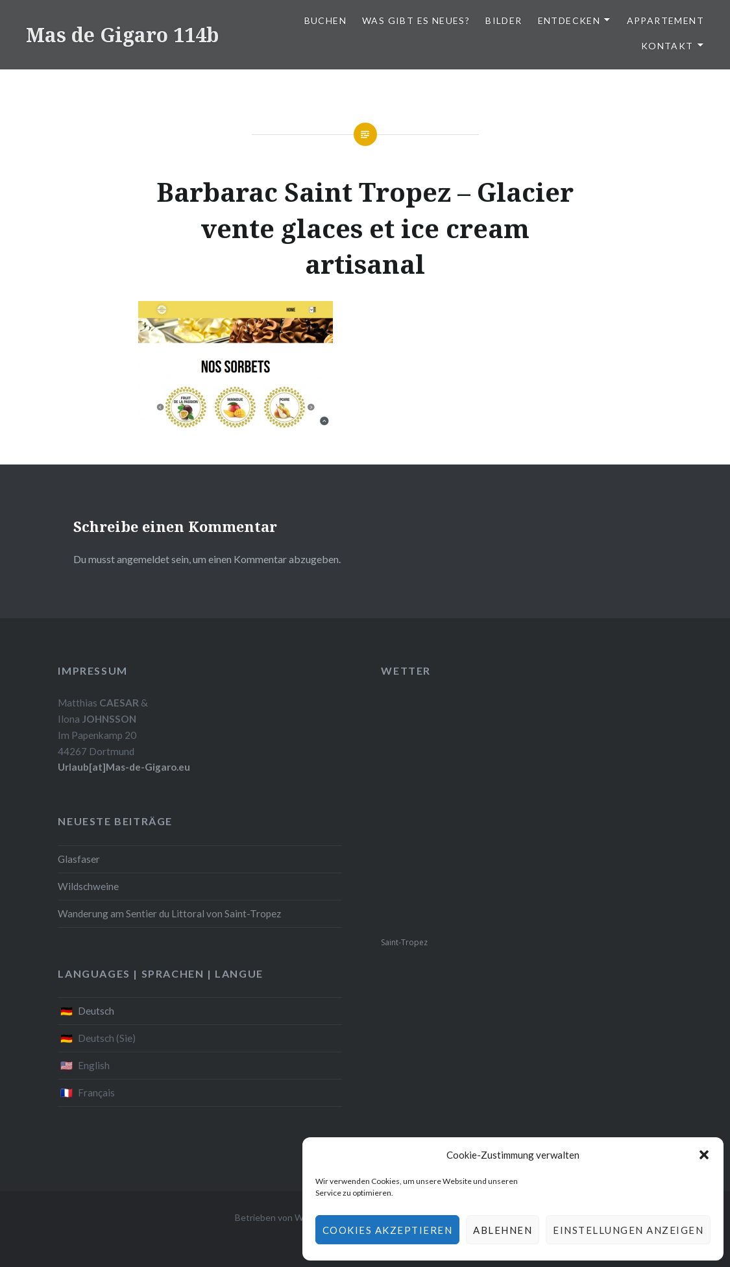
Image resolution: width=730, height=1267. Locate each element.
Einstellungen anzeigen (628, 1230)
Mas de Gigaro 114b (122, 34)
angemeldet (143, 559)
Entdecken (569, 20)
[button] (704, 1154)
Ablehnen (502, 1230)
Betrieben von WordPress (288, 1217)
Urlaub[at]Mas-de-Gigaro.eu (124, 767)
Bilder (503, 20)
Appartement (665, 20)
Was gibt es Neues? (416, 20)
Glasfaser (79, 859)
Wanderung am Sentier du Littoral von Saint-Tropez (169, 913)
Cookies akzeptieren (387, 1230)
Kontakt (667, 45)
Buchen (325, 20)
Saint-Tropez (404, 942)
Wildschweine (88, 886)
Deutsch (96, 1011)
